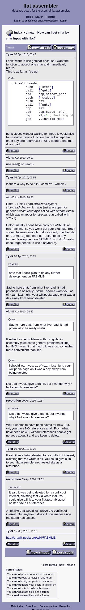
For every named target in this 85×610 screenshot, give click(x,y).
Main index (17, 606)
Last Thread (50, 564)
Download (31, 606)
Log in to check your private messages (36, 20)
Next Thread (66, 564)
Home (29, 17)
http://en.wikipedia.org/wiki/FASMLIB (31, 537)
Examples (64, 606)
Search (39, 17)
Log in (63, 20)
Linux (30, 32)
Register (50, 17)
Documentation (48, 606)
